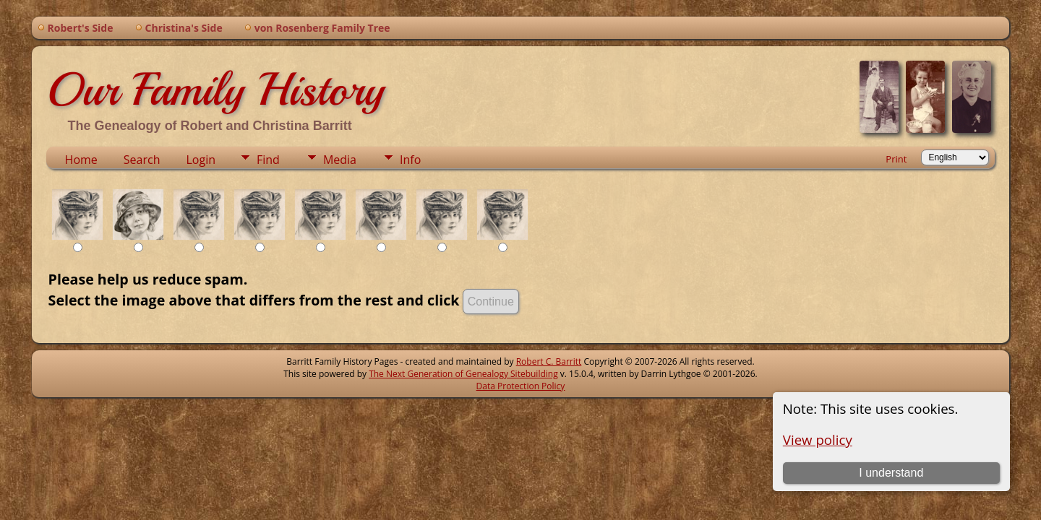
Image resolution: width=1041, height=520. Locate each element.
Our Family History (215, 89)
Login (200, 160)
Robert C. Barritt (549, 361)
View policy (817, 439)
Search (142, 160)
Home (81, 160)
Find (268, 160)
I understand (891, 473)
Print (896, 158)
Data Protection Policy (520, 386)
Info (410, 160)
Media (339, 160)
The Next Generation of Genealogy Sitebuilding (463, 374)
